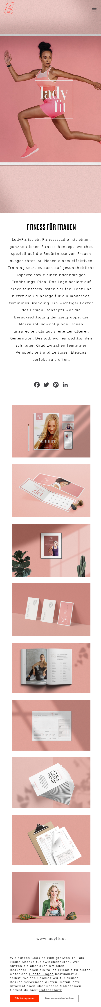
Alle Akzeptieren (24, 998)
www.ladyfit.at (51, 938)
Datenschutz (50, 990)
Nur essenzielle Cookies (59, 998)
